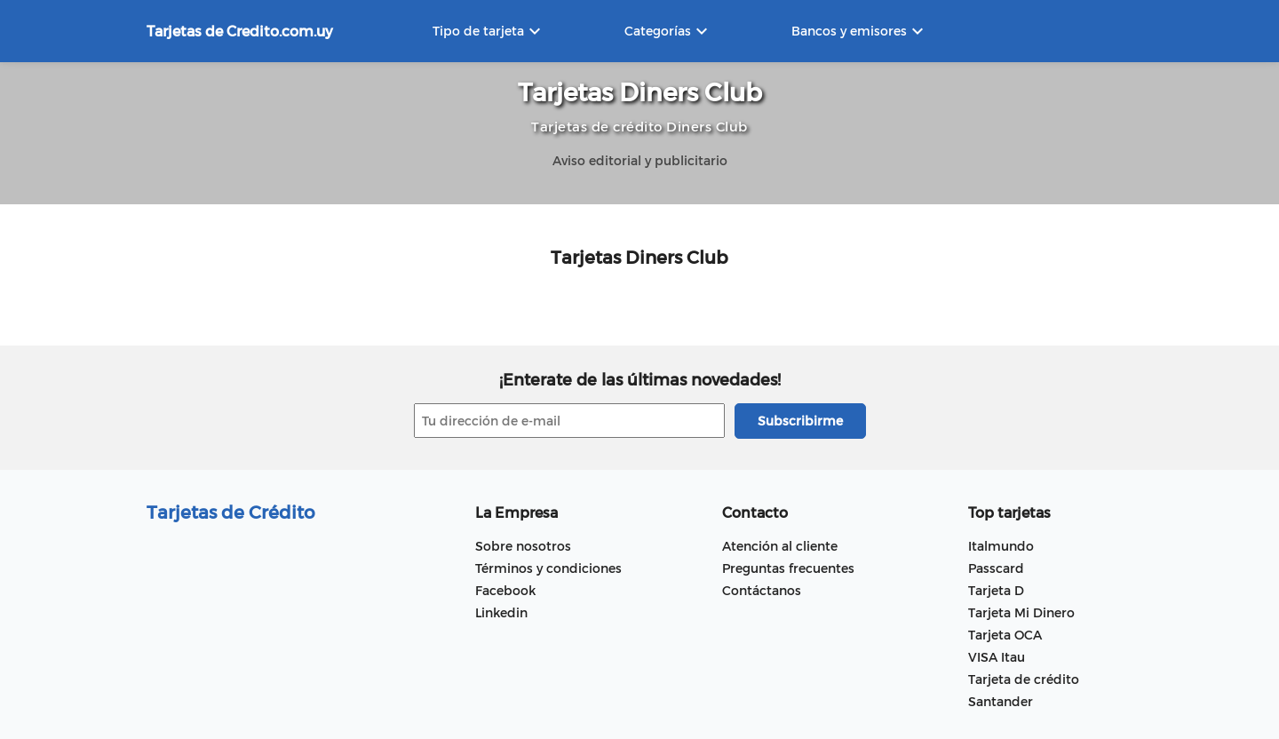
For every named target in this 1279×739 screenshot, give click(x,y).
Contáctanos (761, 590)
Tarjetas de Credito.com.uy (240, 30)
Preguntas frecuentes (788, 568)
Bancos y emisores (859, 31)
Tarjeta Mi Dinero (1021, 612)
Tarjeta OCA (1005, 634)
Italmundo (1001, 545)
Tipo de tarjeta (489, 31)
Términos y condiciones (548, 568)
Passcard (996, 568)
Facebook (505, 590)
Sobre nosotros (523, 545)
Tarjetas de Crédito (231, 511)
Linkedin (501, 612)
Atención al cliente (780, 545)
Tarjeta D (996, 590)
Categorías (668, 31)
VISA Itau (996, 656)
